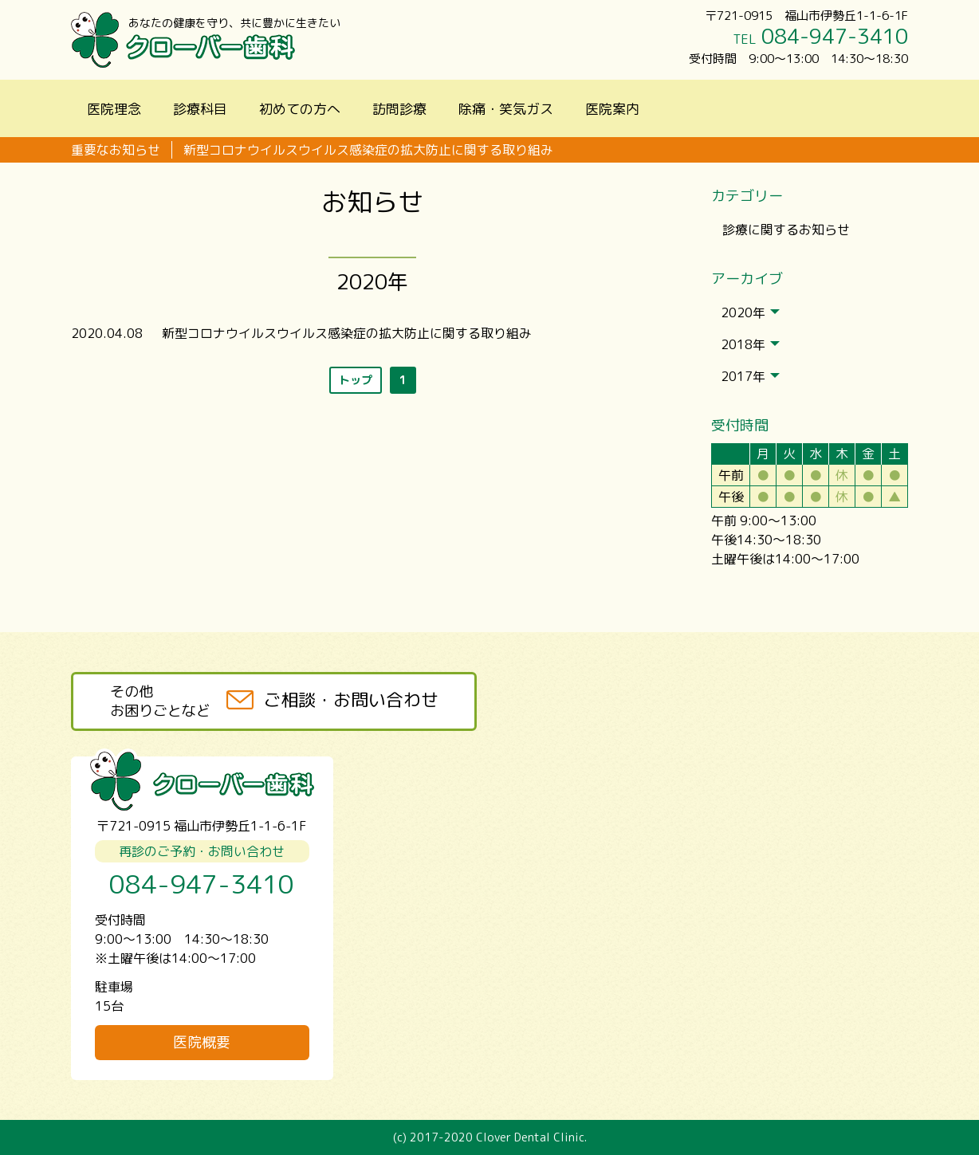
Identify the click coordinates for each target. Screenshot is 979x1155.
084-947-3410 (834, 36)
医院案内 (612, 109)
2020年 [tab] (750, 312)
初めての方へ (299, 109)
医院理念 (114, 109)
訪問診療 (399, 109)
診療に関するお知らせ (786, 229)
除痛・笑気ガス (505, 109)
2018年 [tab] (750, 344)
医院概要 (201, 1042)
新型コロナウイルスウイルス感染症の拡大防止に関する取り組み (368, 150)
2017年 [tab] (750, 376)
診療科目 (200, 109)
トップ (355, 379)
